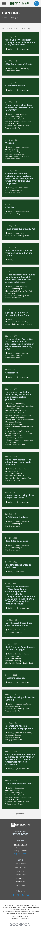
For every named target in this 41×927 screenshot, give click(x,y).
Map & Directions (20, 853)
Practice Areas (20, 874)
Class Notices (20, 867)
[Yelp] (23, 895)
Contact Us (20, 882)
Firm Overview (20, 864)
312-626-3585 (20, 834)
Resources (20, 878)
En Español (20, 885)
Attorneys (20, 871)
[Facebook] (13, 895)
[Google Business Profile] (27, 895)
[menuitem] (15, 919)
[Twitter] (18, 895)
